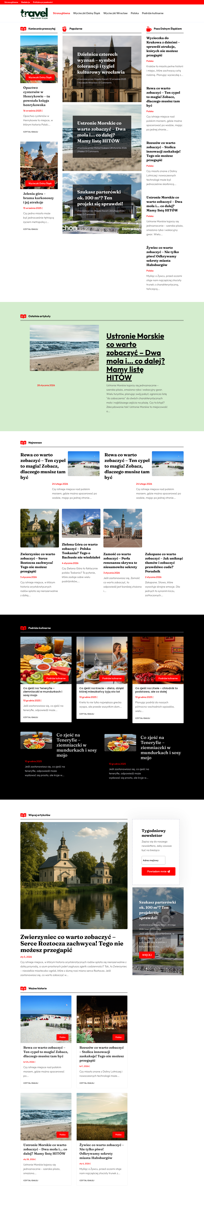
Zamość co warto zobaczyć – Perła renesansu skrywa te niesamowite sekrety (120, 560)
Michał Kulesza (101, 154)
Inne (79, 219)
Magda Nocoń (101, 85)
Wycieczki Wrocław (115, 13)
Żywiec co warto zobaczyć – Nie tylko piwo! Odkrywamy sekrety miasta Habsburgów (162, 256)
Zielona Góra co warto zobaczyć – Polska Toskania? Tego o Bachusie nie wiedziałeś (81, 550)
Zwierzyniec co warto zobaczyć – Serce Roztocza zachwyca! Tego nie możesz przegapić (37, 562)
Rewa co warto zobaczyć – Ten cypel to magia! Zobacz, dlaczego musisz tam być (163, 96)
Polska (135, 13)
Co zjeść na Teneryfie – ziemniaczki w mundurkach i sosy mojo (42, 691)
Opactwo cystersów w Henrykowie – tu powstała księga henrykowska (36, 96)
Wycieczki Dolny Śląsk (86, 13)
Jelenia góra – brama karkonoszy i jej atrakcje (38, 198)
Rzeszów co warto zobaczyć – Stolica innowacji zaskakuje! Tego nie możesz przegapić (163, 151)
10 (169, 968)
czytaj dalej (30, 131)
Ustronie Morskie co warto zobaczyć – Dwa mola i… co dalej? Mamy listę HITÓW (164, 203)
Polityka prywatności (43, 2)
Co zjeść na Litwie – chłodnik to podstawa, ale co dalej (156, 689)
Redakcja (25, 2)
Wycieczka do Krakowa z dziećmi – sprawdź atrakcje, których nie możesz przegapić (163, 46)
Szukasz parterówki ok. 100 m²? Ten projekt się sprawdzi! (100, 203)
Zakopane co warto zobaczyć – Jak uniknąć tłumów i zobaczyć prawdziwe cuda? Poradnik (164, 562)
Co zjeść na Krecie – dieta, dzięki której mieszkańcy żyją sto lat (101, 689)
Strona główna (11, 2)
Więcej (147, 962)
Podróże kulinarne (153, 13)
